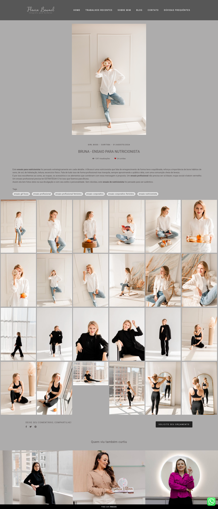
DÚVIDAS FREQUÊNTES (177, 10)
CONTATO (153, 10)
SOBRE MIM (124, 10)
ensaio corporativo (95, 194)
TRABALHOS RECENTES (99, 10)
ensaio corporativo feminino (121, 194)
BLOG (139, 10)
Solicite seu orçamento (174, 424)
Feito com (109, 507)
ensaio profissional (42, 194)
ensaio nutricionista (148, 194)
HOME (76, 10)
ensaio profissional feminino (68, 194)
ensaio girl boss (21, 194)
